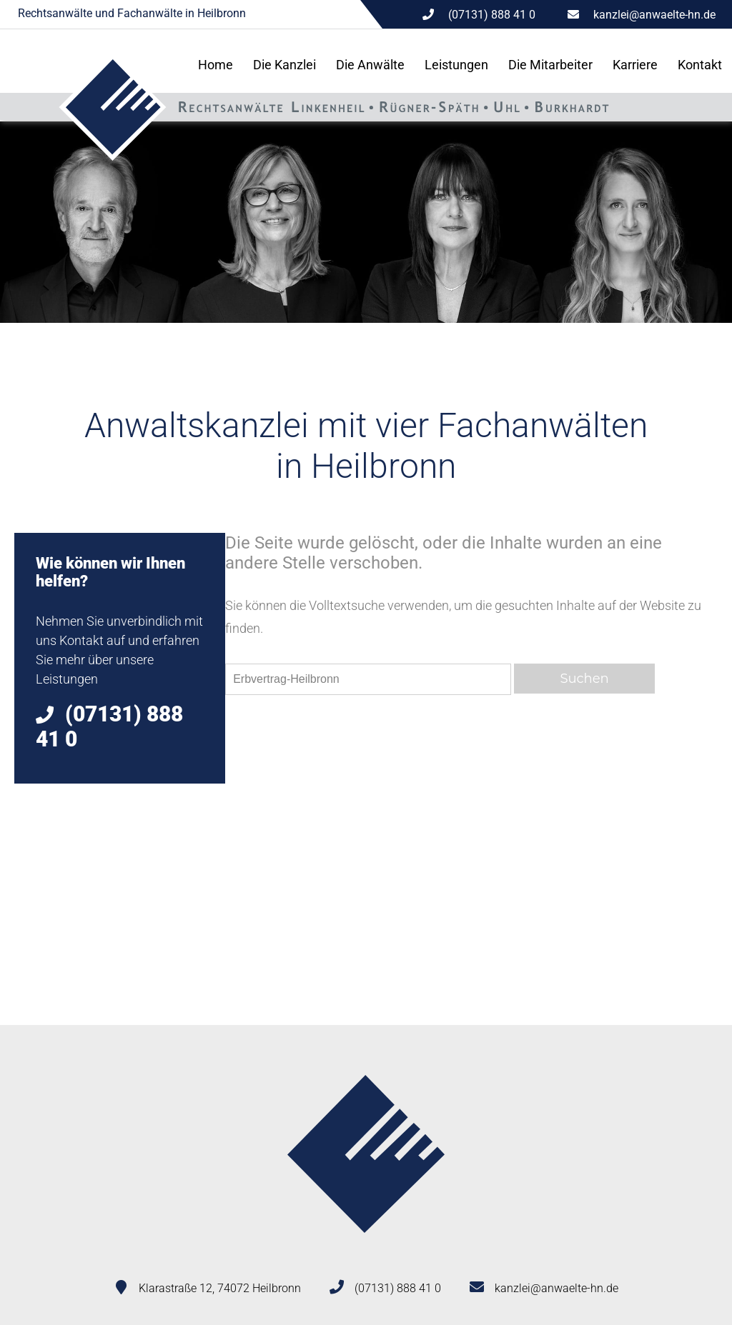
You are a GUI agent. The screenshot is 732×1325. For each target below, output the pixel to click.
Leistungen (456, 64)
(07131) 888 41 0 (398, 1288)
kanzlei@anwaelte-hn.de (654, 14)
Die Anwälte (370, 64)
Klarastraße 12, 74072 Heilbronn (220, 1288)
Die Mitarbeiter (550, 64)
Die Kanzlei (284, 64)
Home (215, 64)
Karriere (635, 64)
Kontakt (700, 64)
